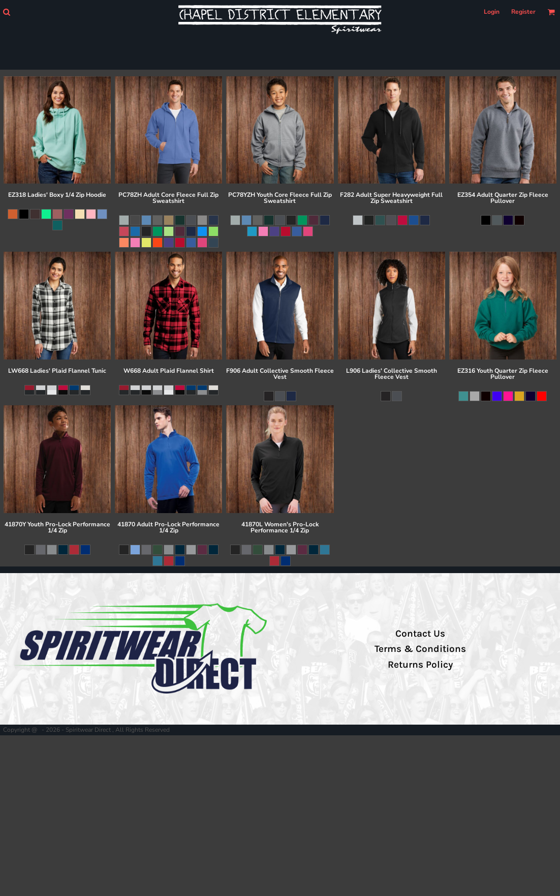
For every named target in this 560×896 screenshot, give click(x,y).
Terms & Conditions (420, 648)
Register (523, 12)
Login (492, 12)
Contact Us (420, 633)
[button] (6, 12)
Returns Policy (420, 664)
